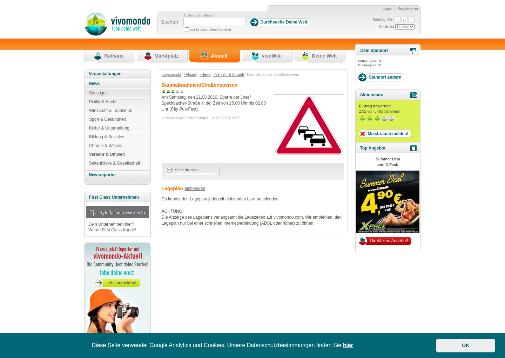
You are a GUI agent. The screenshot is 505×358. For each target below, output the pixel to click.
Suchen (169, 22)
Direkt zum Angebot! (389, 240)
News (94, 83)
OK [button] (466, 345)
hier (348, 345)
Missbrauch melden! (388, 133)
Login (386, 8)
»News (205, 75)
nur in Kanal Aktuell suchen (210, 30)
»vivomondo (171, 75)
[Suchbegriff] (214, 22)
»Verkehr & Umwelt (228, 75)
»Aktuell (190, 75)
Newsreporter (102, 174)
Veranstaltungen (105, 73)
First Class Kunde (118, 229)
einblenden (194, 188)
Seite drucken (183, 170)
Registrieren (407, 8)
